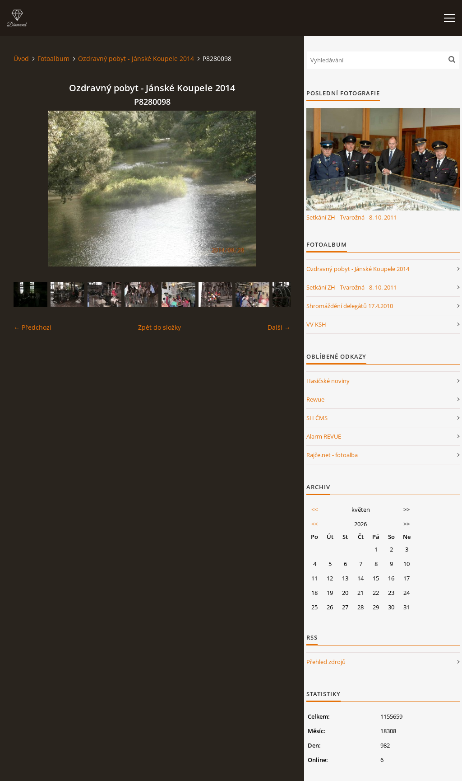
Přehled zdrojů (326, 662)
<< (314, 509)
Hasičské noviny (328, 381)
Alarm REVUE (323, 436)
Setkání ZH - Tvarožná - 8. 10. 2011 (351, 217)
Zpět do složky (159, 327)
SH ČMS (317, 418)
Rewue (315, 399)
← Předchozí (32, 327)
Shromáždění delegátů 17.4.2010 (349, 306)
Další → (279, 327)
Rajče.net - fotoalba (332, 455)
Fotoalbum (53, 58)
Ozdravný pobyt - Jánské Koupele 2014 (136, 58)
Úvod (21, 58)
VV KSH (316, 324)
